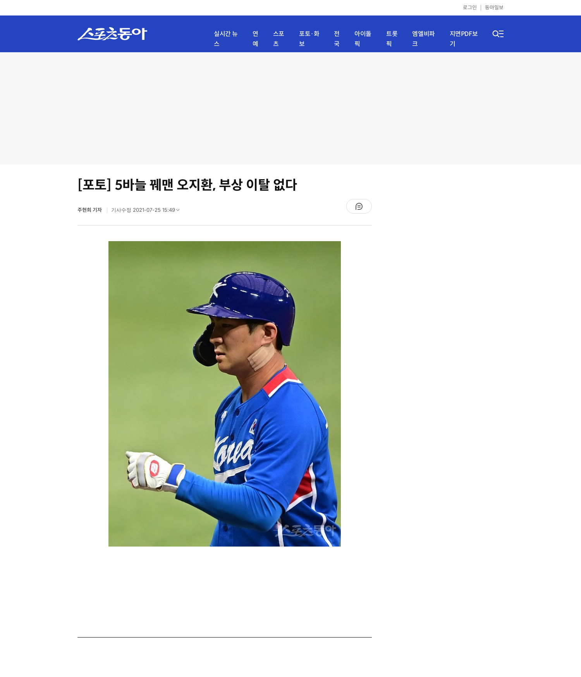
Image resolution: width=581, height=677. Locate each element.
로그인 (470, 7)
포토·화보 (309, 39)
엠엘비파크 (423, 39)
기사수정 (147, 211)
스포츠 (278, 39)
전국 (337, 39)
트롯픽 (391, 39)
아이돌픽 (362, 39)
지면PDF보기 (464, 39)
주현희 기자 (90, 210)
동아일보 (494, 7)
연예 (255, 39)
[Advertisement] (290, 108)
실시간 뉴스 (226, 39)
